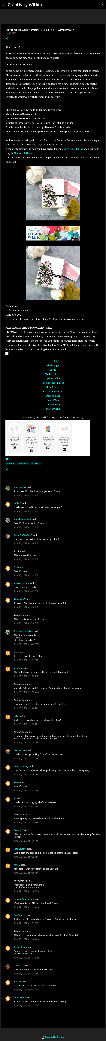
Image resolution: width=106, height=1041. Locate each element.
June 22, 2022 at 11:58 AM (26, 907)
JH (15, 798)
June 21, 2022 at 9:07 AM (26, 806)
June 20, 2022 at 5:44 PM (26, 607)
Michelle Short (53, 374)
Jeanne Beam (20, 947)
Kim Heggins (20, 487)
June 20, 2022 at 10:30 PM (26, 676)
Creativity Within (25, 4)
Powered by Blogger (53, 1037)
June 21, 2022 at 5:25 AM (26, 742)
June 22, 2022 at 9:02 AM (26, 857)
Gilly (16, 716)
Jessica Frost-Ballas (72, 149)
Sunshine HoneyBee (23, 631)
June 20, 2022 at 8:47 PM (26, 644)
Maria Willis (53, 408)
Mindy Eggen (53, 365)
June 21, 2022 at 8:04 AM (26, 758)
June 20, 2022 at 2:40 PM (26, 543)
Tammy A (18, 830)
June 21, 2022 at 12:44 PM (26, 822)
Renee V (18, 782)
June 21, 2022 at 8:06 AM (26, 774)
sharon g (18, 668)
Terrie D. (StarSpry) (23, 535)
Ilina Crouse (53, 387)
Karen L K (18, 965)
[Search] (45, 4)
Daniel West (53, 400)
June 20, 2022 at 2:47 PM (26, 559)
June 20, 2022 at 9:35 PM (26, 660)
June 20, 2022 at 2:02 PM (26, 511)
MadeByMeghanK (22, 519)
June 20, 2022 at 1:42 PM (26, 495)
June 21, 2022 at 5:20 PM (26, 841)
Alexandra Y (20, 599)
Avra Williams (20, 750)
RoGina (17, 981)
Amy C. (17, 865)
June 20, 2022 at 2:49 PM (26, 575)
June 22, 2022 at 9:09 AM (26, 873)
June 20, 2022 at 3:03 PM (26, 591)
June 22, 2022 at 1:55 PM (26, 923)
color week (23, 463)
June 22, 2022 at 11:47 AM (26, 891)
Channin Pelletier (23, 153)
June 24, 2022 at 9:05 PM (26, 989)
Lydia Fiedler (53, 378)
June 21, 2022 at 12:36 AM (26, 692)
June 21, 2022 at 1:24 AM (26, 708)
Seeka (53, 369)
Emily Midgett (53, 404)
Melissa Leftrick (21, 583)
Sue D (16, 652)
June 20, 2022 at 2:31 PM (26, 527)
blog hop (11, 463)
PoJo (16, 567)
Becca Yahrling (21, 766)
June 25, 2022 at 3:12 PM (26, 1005)
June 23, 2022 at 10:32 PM (26, 957)
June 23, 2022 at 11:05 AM (26, 939)
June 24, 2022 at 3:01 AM (26, 973)
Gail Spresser (20, 915)
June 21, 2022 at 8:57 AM (26, 790)
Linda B (17, 503)
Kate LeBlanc (20, 849)
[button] (7, 39)
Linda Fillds (19, 997)
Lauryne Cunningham (24, 899)
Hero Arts (53, 361)
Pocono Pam (53, 395)
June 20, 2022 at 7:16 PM (26, 623)
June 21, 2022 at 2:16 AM (26, 724)
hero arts (36, 463)
